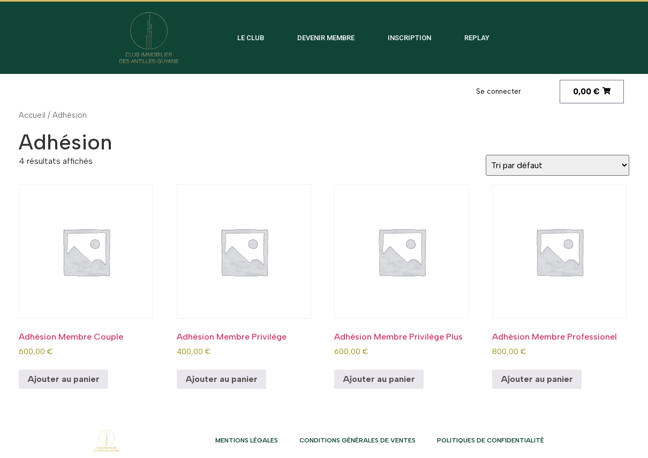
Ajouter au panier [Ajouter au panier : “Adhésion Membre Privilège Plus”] (379, 379)
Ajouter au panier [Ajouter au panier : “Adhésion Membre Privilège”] (221, 379)
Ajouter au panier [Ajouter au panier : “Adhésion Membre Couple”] (63, 379)
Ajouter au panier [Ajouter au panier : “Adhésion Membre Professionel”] (537, 379)
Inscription (409, 38)
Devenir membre (326, 38)
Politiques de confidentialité (490, 440)
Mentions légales (246, 440)
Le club (250, 38)
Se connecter (498, 91)
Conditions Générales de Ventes (357, 440)
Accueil (32, 115)
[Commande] (557, 165)
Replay (476, 38)
